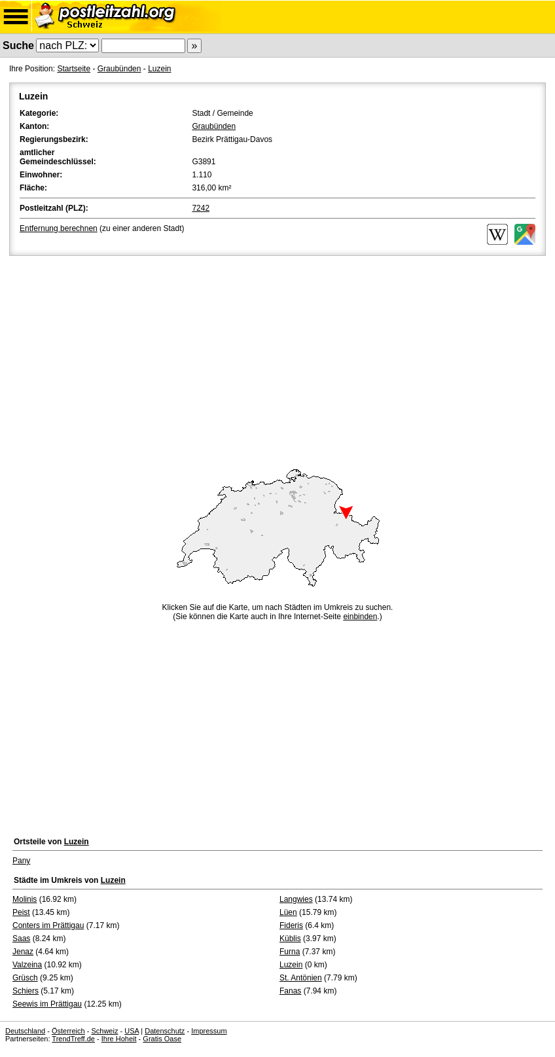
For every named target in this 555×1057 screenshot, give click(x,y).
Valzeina (27, 964)
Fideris (291, 925)
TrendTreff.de (73, 1039)
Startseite (73, 68)
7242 (200, 208)
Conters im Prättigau (48, 925)
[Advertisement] (277, 356)
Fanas (290, 990)
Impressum (208, 1031)
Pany (21, 860)
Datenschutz (165, 1031)
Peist (21, 912)
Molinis (24, 899)
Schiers (25, 990)
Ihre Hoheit (119, 1039)
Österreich (68, 1031)
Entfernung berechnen (59, 228)
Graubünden (119, 68)
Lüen (288, 912)
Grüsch (25, 977)
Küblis (290, 938)
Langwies (296, 899)
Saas (21, 938)
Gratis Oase (162, 1039)
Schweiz (104, 1031)
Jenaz (22, 951)
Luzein (159, 68)
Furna (289, 951)
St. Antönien (300, 977)
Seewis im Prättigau (47, 1004)
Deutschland (25, 1031)
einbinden (360, 616)
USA (131, 1031)
